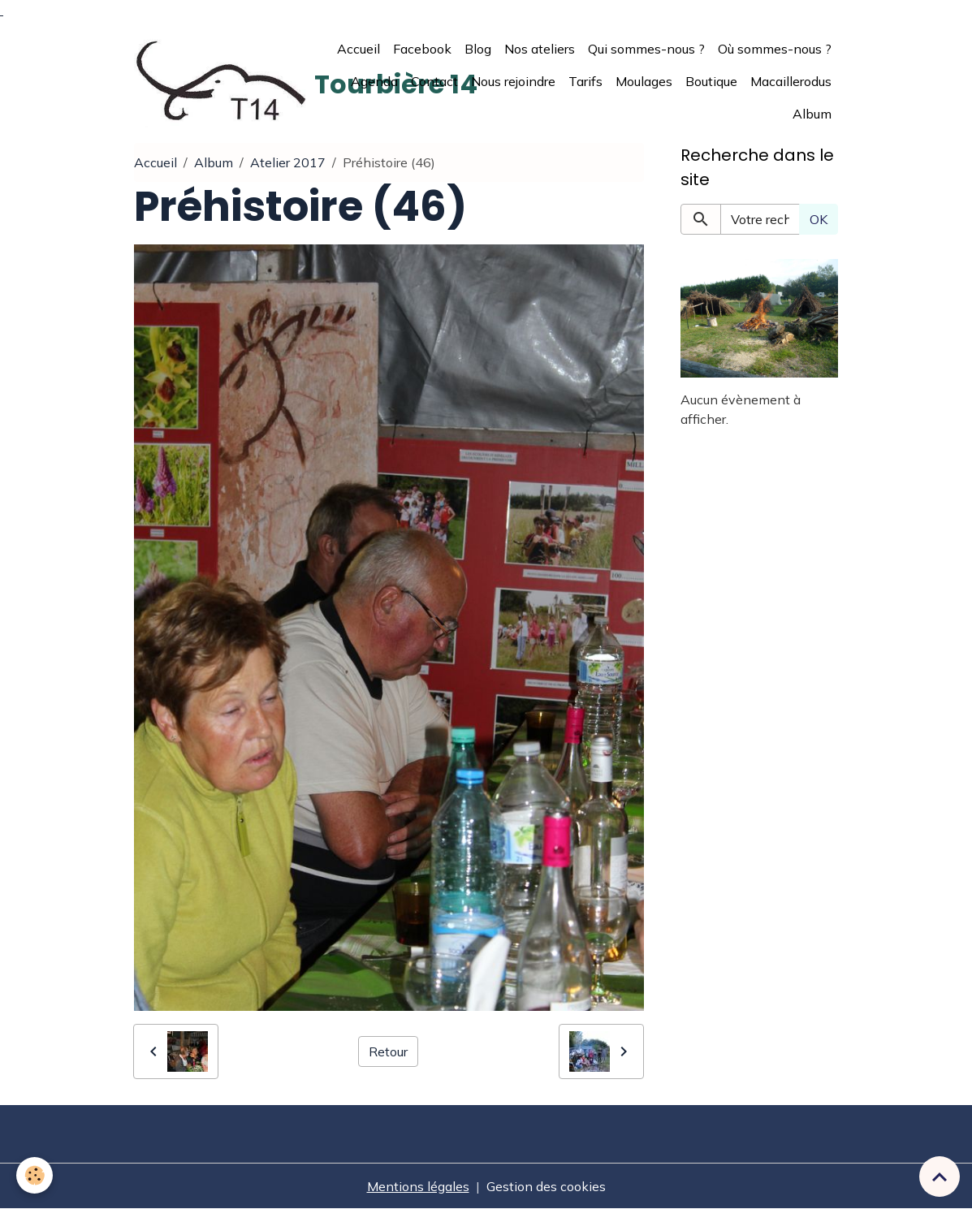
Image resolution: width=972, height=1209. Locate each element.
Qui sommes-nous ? (646, 49)
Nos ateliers (539, 49)
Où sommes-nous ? (775, 49)
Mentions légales (418, 1186)
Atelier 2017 (288, 162)
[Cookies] (34, 1175)
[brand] (221, 81)
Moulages (644, 81)
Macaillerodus (791, 81)
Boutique (711, 81)
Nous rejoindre (513, 81)
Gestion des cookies (546, 1186)
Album (812, 114)
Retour (388, 1051)
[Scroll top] (939, 1176)
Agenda (374, 81)
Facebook (422, 49)
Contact (434, 81)
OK (818, 219)
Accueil (358, 49)
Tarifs (585, 81)
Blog (477, 49)
